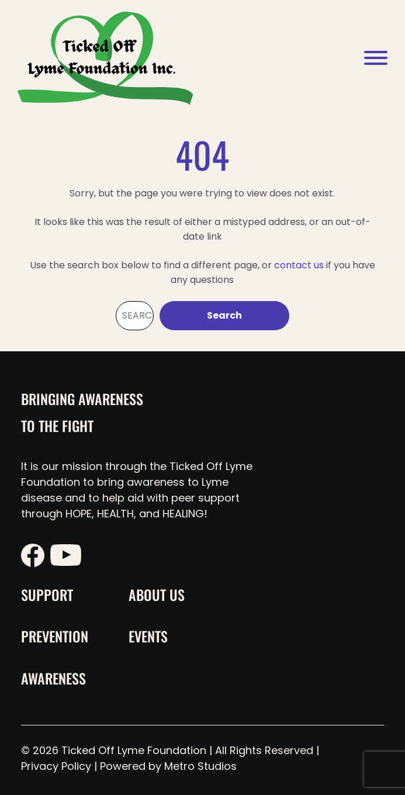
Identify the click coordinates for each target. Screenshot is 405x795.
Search (224, 315)
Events (148, 636)
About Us (157, 594)
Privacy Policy (56, 766)
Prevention (54, 636)
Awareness (53, 678)
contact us (299, 265)
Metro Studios (200, 766)
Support (47, 594)
